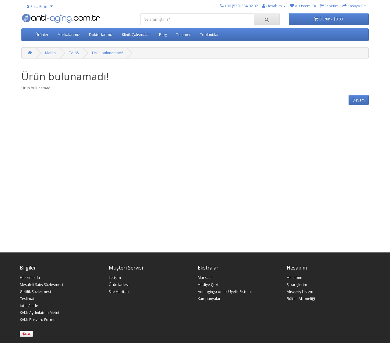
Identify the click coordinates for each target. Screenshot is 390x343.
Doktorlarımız (101, 34)
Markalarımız (69, 34)
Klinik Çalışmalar (136, 34)
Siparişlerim (297, 284)
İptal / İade (29, 305)
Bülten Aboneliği (301, 298)
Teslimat (27, 298)
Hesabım (294, 277)
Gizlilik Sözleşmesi (35, 291)
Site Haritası (119, 291)
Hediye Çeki (208, 284)
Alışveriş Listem (300, 291)
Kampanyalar (209, 298)
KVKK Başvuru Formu (37, 319)
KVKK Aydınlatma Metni (39, 312)
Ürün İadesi (119, 284)
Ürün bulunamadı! (107, 52)
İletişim (115, 277)
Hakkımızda (30, 277)
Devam (359, 100)
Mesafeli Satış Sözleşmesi (41, 284)
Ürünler (41, 34)
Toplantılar (209, 34)
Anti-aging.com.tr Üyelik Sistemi (225, 291)
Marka (50, 52)
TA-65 (74, 52)
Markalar (205, 277)
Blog (163, 34)
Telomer (183, 34)
